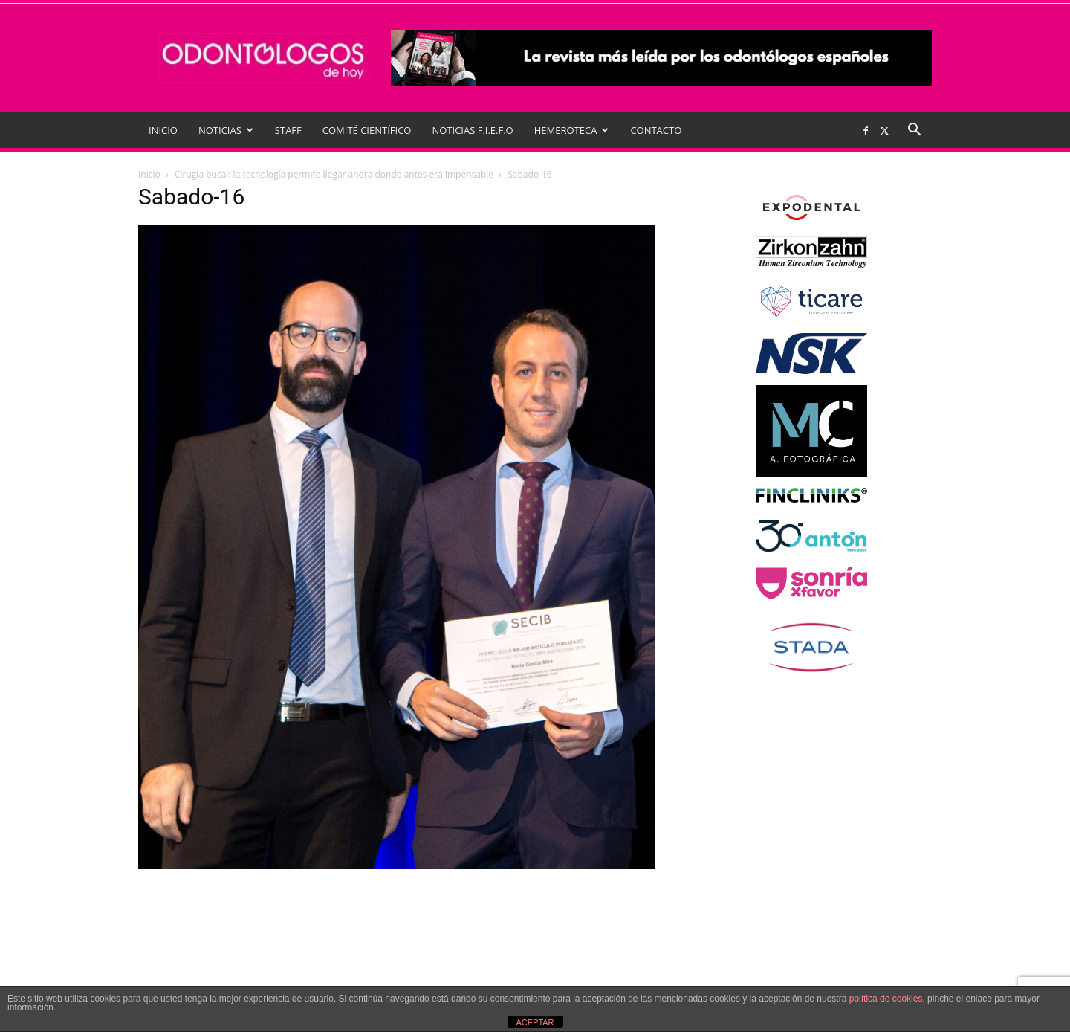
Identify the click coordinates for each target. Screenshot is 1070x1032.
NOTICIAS (225, 130)
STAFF (288, 130)
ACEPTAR (535, 1022)
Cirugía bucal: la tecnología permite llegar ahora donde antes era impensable (334, 174)
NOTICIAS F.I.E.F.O (472, 130)
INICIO (163, 130)
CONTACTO (655, 130)
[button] (914, 131)
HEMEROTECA (571, 130)
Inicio (149, 174)
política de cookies (886, 998)
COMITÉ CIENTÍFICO (367, 130)
